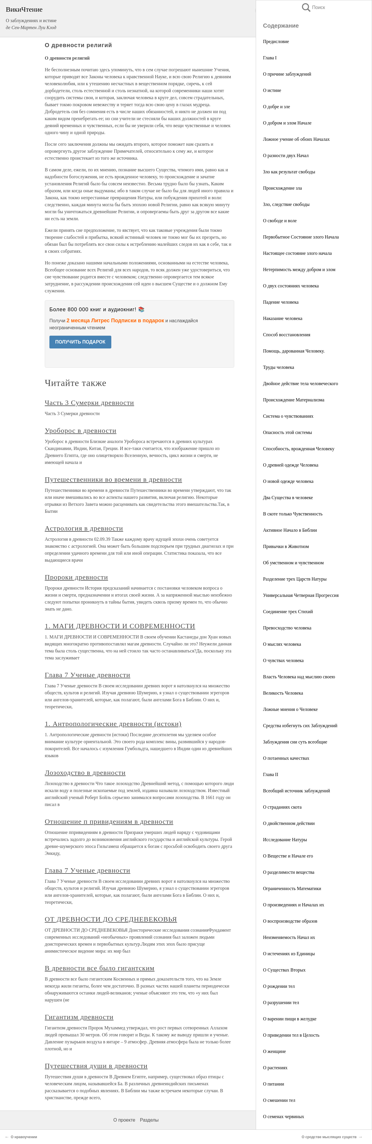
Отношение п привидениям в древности (109, 821)
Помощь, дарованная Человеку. (294, 350)
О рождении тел (279, 986)
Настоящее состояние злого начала (297, 253)
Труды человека (278, 367)
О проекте (124, 1120)
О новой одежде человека (288, 481)
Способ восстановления (286, 334)
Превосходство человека (287, 627)
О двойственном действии (289, 823)
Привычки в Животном (286, 546)
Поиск (313, 7)
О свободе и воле (280, 220)
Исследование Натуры (285, 839)
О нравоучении (24, 1137)
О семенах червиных (283, 1116)
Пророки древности (76, 577)
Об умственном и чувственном (293, 562)
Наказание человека (282, 318)
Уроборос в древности (81, 430)
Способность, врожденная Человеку (299, 448)
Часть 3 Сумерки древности (89, 402)
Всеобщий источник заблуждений (296, 790)
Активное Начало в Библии (290, 530)
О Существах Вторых (284, 969)
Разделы (149, 1120)
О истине (272, 90)
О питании (273, 1083)
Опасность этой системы (287, 432)
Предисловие (276, 41)
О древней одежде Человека (290, 464)
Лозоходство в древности (85, 772)
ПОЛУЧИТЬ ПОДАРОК (80, 341)
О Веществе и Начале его (288, 855)
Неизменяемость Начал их (289, 937)
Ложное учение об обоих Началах (296, 139)
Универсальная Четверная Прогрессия (301, 595)
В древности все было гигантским (100, 968)
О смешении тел (279, 1100)
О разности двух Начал (286, 155)
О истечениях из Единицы (289, 953)
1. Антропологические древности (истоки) (113, 723)
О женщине (274, 1051)
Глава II (270, 774)
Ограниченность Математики (292, 888)
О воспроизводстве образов (290, 921)
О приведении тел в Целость (291, 1035)
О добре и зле (276, 106)
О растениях (275, 1067)
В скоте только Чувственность (293, 513)
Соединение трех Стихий (288, 611)
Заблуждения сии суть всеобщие (295, 741)
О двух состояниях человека (291, 285)
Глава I (270, 57)
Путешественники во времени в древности (113, 479)
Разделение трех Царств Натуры (295, 579)
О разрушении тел (281, 1002)
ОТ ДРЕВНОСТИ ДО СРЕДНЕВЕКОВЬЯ (111, 919)
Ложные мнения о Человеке (290, 709)
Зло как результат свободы (289, 171)
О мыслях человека (282, 644)
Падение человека (280, 302)
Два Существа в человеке (288, 497)
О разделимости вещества (288, 872)
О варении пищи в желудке (289, 1018)
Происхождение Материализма (293, 399)
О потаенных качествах (286, 758)
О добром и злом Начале (287, 122)
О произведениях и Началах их (293, 904)
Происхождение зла (282, 188)
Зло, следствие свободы (286, 204)
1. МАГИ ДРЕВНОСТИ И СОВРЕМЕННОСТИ (120, 626)
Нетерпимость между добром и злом (299, 269)
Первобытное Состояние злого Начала (301, 236)
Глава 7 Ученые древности (87, 675)
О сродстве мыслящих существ (329, 1137)
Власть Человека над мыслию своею (299, 676)
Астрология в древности (84, 528)
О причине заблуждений (287, 74)
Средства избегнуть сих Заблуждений (300, 725)
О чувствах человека (283, 660)
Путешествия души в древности (96, 1066)
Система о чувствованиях (288, 416)
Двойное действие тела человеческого (300, 383)
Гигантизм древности (79, 1017)
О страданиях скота (282, 807)
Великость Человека (283, 693)
